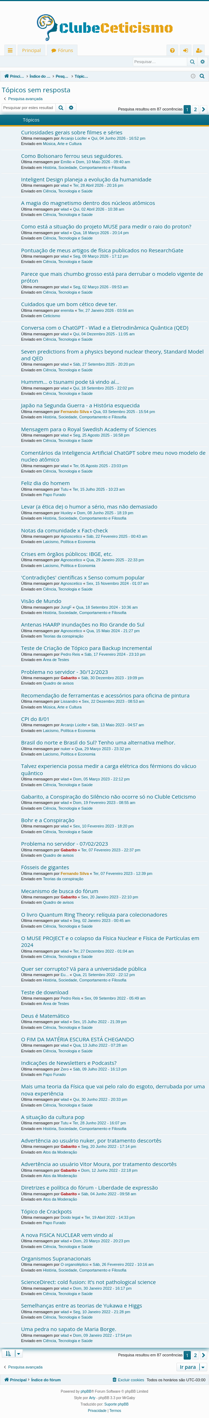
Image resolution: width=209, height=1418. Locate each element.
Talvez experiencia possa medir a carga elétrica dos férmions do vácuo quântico (108, 770)
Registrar (39, 61)
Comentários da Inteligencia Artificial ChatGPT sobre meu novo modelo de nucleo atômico (113, 456)
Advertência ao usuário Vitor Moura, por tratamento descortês (98, 1164)
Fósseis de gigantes (45, 867)
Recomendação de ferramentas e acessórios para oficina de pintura (105, 695)
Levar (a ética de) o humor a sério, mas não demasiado (89, 506)
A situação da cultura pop (53, 1117)
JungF (66, 607)
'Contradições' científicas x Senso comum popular (82, 577)
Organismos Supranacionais (56, 1258)
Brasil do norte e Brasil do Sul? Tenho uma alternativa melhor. (98, 742)
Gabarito (69, 678)
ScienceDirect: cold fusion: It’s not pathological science (88, 1282)
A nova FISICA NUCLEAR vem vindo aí (67, 1235)
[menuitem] (172, 50)
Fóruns (65, 50)
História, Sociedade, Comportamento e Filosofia (84, 168)
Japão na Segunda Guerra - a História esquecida (80, 405)
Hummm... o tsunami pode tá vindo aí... (70, 382)
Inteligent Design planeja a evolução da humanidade (86, 179)
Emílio (66, 162)
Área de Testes (56, 660)
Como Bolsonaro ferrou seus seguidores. (72, 156)
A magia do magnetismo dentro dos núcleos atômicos (88, 203)
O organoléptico (75, 1265)
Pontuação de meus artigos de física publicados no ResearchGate (102, 250)
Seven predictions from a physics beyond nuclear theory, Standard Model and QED (112, 355)
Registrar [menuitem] (200, 51)
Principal (31, 50)
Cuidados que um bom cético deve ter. (69, 304)
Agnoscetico (71, 537)
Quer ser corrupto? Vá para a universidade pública (83, 969)
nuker (66, 749)
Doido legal (70, 1218)
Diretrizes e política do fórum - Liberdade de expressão (89, 1187)
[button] (203, 109)
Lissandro (69, 702)
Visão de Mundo (41, 601)
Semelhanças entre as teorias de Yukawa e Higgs (81, 1305)
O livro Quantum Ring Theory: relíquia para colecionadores (94, 914)
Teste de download (44, 992)
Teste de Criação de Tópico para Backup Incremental (86, 648)
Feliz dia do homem (45, 483)
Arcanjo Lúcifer (74, 138)
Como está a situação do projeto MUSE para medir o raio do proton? (106, 226)
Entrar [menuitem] (187, 51)
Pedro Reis (70, 655)
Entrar (14, 61)
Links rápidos (12, 51)
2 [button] (195, 109)
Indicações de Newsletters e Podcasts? (68, 1063)
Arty (92, 1398)
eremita (67, 311)
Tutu (65, 490)
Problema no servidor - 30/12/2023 (64, 672)
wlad (65, 186)
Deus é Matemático (45, 1016)
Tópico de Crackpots (46, 1211)
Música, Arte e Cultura (62, 144)
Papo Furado (54, 495)
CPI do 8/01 (35, 719)
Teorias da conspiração (63, 636)
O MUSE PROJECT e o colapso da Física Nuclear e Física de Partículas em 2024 (110, 942)
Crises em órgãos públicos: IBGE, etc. (67, 554)
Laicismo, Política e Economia (69, 542)
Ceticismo (51, 316)
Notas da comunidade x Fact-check (64, 530)
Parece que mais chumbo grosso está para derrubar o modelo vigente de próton (112, 277)
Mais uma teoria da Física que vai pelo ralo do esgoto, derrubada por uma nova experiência (113, 1090)
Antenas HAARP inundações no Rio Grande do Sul (82, 624)
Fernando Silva (75, 412)
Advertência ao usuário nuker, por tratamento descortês (91, 1140)
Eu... (65, 975)
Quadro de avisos (58, 683)
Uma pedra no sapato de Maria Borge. (68, 1329)
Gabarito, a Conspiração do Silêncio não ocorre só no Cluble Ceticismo (108, 796)
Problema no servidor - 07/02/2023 (64, 843)
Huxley (67, 513)
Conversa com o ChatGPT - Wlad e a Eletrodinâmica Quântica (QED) (104, 327)
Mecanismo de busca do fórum (59, 891)
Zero (65, 1069)
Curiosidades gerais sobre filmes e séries (72, 132)
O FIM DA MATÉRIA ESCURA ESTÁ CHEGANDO (77, 1039)
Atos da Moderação (60, 1152)
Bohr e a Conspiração (47, 820)
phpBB (86, 1392)
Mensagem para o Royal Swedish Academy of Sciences (88, 429)
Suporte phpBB (116, 1405)
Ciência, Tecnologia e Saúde (68, 191)
